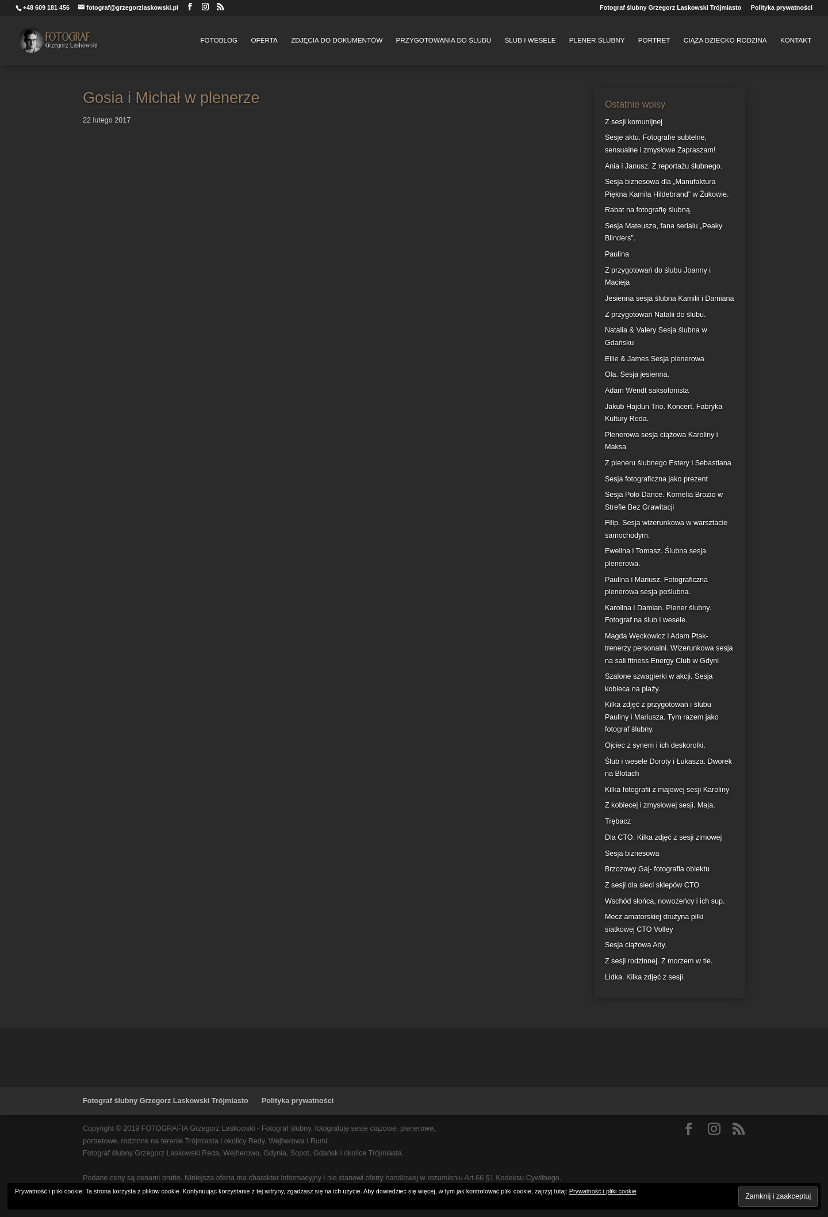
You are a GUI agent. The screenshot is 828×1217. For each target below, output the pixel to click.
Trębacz (618, 821)
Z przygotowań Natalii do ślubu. (655, 315)
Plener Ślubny (597, 40)
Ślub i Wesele (529, 40)
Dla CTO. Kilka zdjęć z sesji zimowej (663, 837)
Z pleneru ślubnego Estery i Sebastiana (668, 463)
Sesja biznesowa (632, 853)
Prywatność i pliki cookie (603, 1191)
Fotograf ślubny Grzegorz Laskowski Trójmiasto (670, 8)
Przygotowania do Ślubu (444, 40)
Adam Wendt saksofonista (647, 390)
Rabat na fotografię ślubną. (648, 210)
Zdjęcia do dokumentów (336, 40)
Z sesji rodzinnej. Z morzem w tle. (659, 961)
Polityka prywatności (781, 8)
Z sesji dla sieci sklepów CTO (652, 885)
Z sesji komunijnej (633, 122)
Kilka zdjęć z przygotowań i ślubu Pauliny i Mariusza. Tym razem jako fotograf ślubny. (662, 717)
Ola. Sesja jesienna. (637, 374)
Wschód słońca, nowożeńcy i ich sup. (665, 901)
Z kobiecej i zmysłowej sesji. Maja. (660, 805)
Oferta (264, 40)
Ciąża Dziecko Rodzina (725, 40)
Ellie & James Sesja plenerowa (654, 359)
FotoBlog (218, 40)
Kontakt (795, 40)
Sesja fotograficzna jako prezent (656, 479)
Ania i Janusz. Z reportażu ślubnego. (663, 166)
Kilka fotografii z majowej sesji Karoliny (667, 790)
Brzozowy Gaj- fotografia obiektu (657, 869)
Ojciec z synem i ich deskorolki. (655, 745)
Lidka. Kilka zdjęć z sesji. (645, 977)
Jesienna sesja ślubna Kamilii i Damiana (669, 298)
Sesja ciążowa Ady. (636, 945)
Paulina (617, 254)
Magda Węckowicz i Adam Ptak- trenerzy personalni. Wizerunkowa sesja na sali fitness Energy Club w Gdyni (669, 648)
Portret (654, 40)
